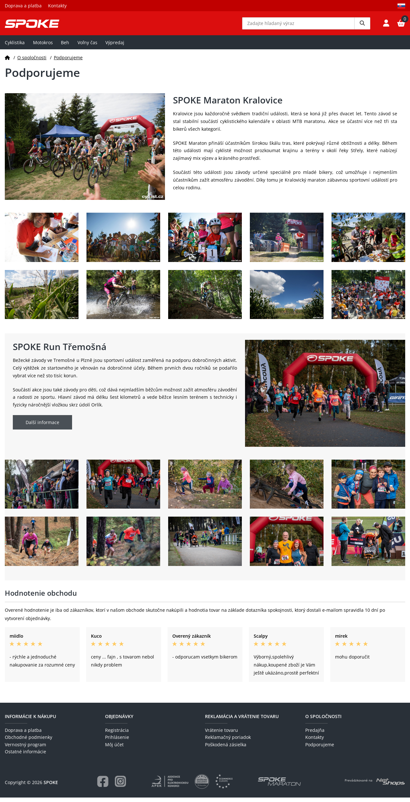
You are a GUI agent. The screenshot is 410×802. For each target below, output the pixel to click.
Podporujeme (68, 62)
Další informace (42, 427)
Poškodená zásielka (225, 749)
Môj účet (114, 749)
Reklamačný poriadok (228, 742)
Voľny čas (87, 47)
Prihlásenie (117, 742)
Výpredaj (114, 47)
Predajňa (314, 735)
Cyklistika (15, 47)
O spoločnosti (31, 62)
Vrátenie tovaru (221, 735)
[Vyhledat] (362, 26)
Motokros (43, 47)
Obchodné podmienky (28, 742)
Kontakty (57, 6)
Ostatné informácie (25, 756)
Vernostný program (25, 749)
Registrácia (117, 735)
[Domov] (7, 62)
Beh (65, 47)
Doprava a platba (23, 6)
